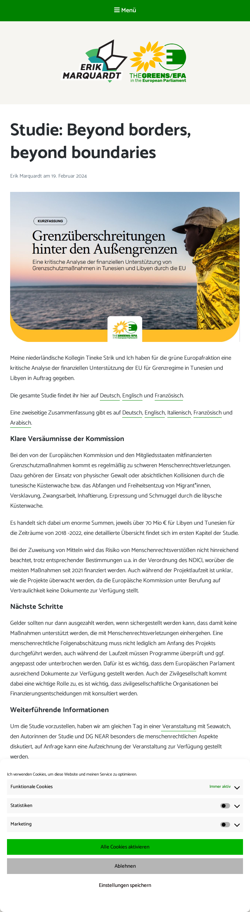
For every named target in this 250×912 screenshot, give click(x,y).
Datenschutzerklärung (130, 902)
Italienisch (179, 413)
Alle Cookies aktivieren (125, 847)
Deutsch (110, 396)
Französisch (169, 396)
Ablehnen (125, 866)
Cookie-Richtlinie (93, 902)
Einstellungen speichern (125, 885)
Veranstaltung (178, 726)
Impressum (161, 902)
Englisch (132, 396)
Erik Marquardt (26, 176)
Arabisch (20, 423)
